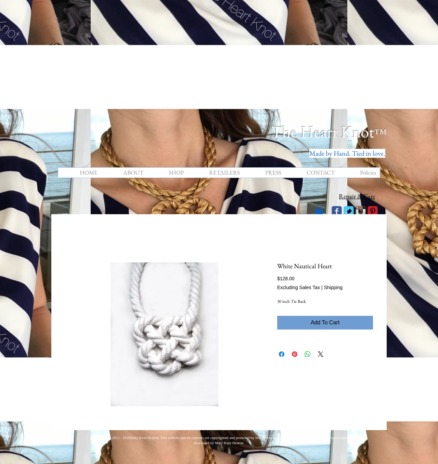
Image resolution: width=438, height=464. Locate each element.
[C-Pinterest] (373, 211)
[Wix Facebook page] (337, 211)
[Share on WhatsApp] (308, 354)
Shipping (333, 287)
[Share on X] (321, 354)
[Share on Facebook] (282, 354)
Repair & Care (357, 196)
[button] (319, 210)
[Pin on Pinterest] (295, 354)
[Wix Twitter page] (349, 211)
